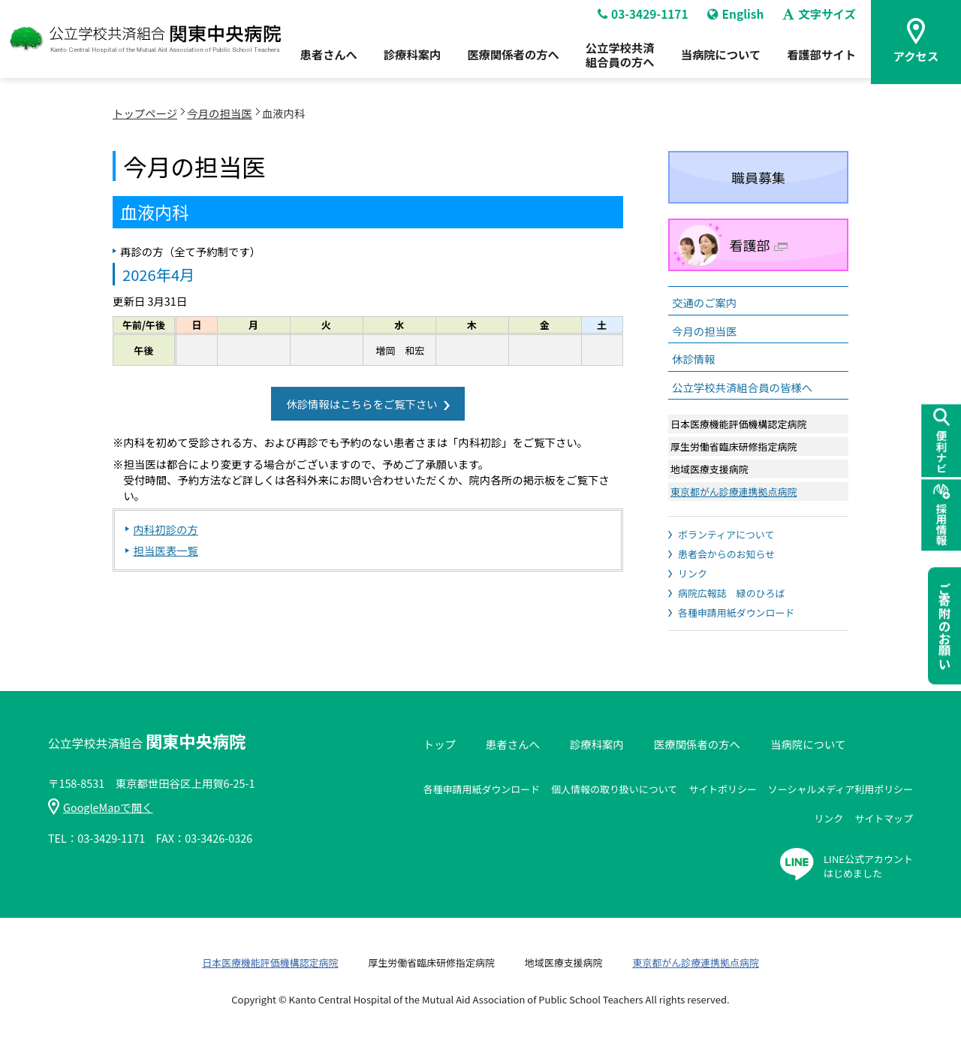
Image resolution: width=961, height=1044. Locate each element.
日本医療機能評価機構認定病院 (270, 962)
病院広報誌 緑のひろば (731, 593)
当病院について (721, 61)
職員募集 (758, 177)
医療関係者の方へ (506, 61)
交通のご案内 (704, 302)
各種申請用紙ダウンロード (736, 612)
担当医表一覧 (165, 550)
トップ (439, 744)
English (737, 20)
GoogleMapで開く (100, 807)
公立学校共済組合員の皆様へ (742, 387)
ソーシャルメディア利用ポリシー (840, 789)
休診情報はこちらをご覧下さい (361, 404)
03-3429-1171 (642, 20)
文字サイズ (823, 20)
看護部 (759, 245)
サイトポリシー (722, 789)
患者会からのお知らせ (726, 554)
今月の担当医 (219, 113)
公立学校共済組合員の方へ (616, 60)
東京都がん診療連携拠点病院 (733, 491)
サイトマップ (883, 818)
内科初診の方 (165, 529)
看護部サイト (824, 61)
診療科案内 (402, 61)
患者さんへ (315, 61)
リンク (692, 573)
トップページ (145, 113)
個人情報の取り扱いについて (614, 789)
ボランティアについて (726, 534)
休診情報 (693, 359)
